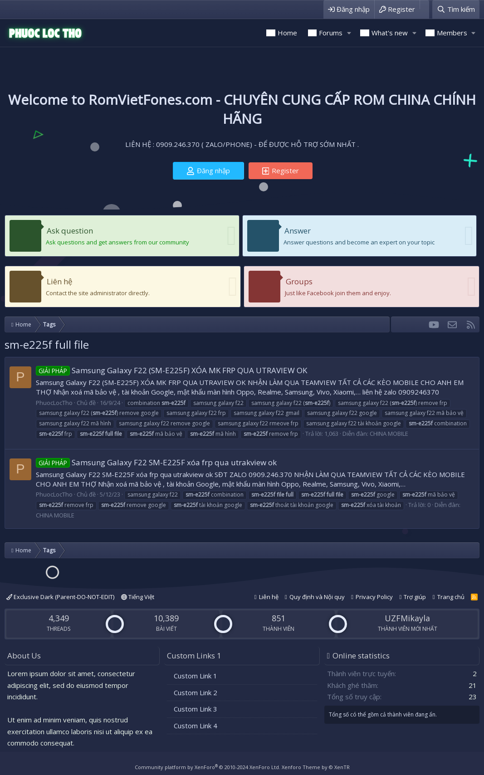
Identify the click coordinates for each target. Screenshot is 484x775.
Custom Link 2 (195, 692)
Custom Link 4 (195, 725)
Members (452, 32)
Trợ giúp (415, 597)
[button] (349, 33)
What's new (390, 32)
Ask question (70, 230)
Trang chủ (450, 597)
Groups (299, 281)
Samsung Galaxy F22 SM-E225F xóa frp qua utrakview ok (156, 462)
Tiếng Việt (137, 597)
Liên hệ (60, 281)
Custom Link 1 (195, 675)
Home (287, 32)
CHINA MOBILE (389, 433)
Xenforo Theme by (316, 767)
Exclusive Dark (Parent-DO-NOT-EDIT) (60, 597)
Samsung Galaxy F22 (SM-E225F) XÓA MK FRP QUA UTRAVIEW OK (171, 370)
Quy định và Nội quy (317, 597)
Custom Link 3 (195, 708)
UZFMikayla (407, 618)
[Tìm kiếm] (455, 9)
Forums (330, 32)
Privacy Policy (374, 597)
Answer (297, 230)
